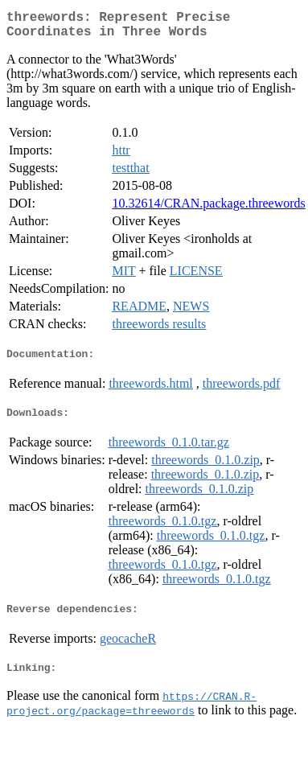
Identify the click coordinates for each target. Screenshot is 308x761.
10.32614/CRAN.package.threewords (208, 209)
